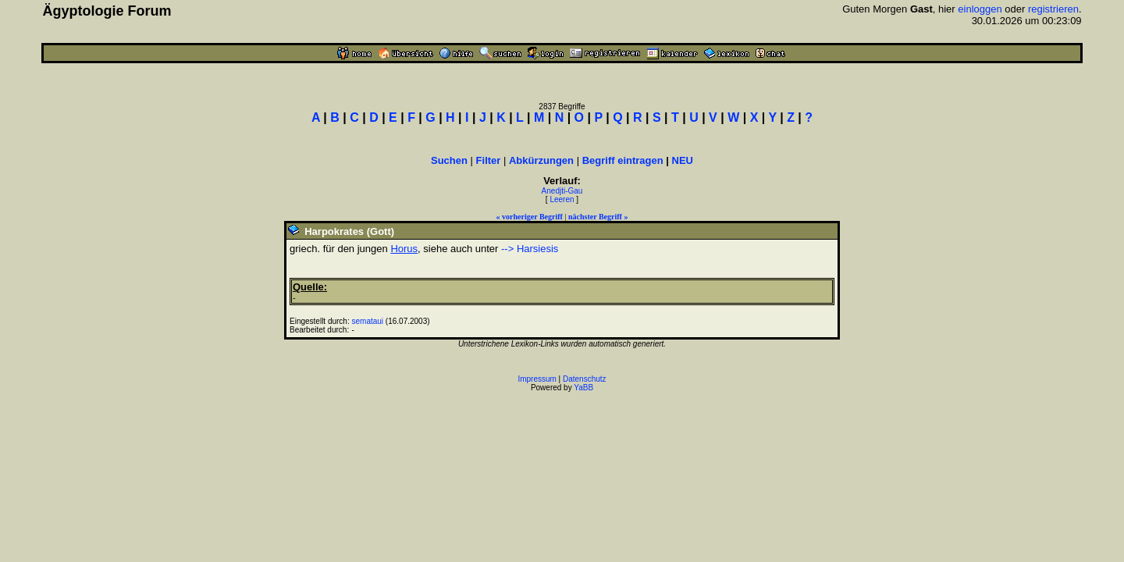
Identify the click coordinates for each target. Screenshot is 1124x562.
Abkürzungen (541, 160)
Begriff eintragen (622, 160)
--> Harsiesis (529, 248)
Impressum (537, 379)
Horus (404, 248)
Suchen (449, 160)
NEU (682, 160)
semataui (368, 321)
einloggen (979, 9)
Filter (488, 160)
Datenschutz (584, 379)
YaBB (583, 387)
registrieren (1053, 9)
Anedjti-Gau (562, 191)
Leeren (562, 199)
